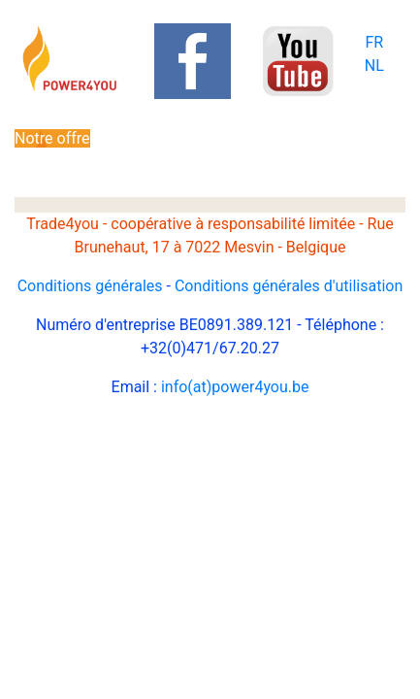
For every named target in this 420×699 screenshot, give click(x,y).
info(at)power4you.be (235, 387)
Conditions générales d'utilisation (289, 286)
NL (374, 65)
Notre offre (52, 138)
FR (374, 42)
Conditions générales (90, 286)
